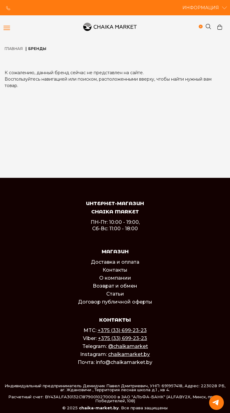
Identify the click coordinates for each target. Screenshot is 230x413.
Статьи (115, 294)
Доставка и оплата (115, 262)
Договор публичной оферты (115, 302)
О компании (115, 278)
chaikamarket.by (129, 354)
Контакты (115, 270)
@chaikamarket (128, 346)
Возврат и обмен (115, 286)
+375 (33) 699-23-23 (122, 330)
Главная (14, 48)
